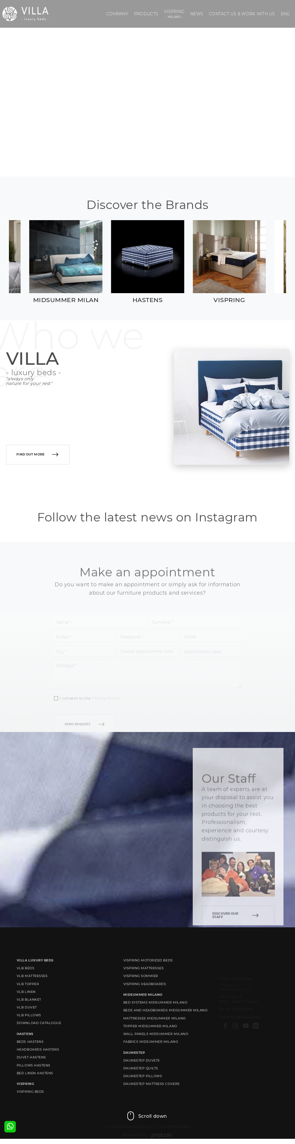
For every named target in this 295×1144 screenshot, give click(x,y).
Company (117, 13)
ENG (285, 13)
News (196, 13)
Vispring (174, 14)
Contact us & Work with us (242, 13)
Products (146, 13)
